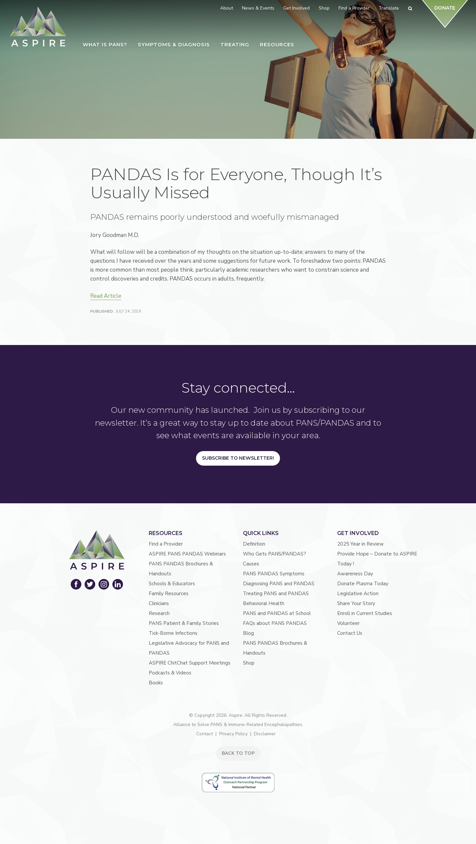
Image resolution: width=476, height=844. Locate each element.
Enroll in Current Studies (364, 613)
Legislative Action (357, 593)
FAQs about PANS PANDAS (275, 623)
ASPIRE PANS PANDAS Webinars (187, 554)
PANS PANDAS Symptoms (273, 573)
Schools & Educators (172, 583)
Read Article (105, 296)
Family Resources (168, 593)
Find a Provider (166, 544)
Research (159, 613)
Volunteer (348, 623)
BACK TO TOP (238, 753)
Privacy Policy (233, 734)
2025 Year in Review (360, 544)
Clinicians (159, 603)
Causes (251, 563)
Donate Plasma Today (362, 583)
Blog (248, 633)
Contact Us (349, 633)
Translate (388, 8)
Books (156, 682)
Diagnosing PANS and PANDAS (278, 583)
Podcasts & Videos (170, 673)
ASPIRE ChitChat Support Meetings (189, 663)
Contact (204, 734)
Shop (249, 663)
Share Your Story (356, 603)
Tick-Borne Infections (173, 633)
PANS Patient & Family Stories (184, 623)
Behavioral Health (263, 603)
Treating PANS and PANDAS (276, 593)
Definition (254, 544)
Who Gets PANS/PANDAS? (274, 554)
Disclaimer (265, 734)
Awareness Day (355, 573)
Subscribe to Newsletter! (238, 458)
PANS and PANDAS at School (277, 613)
